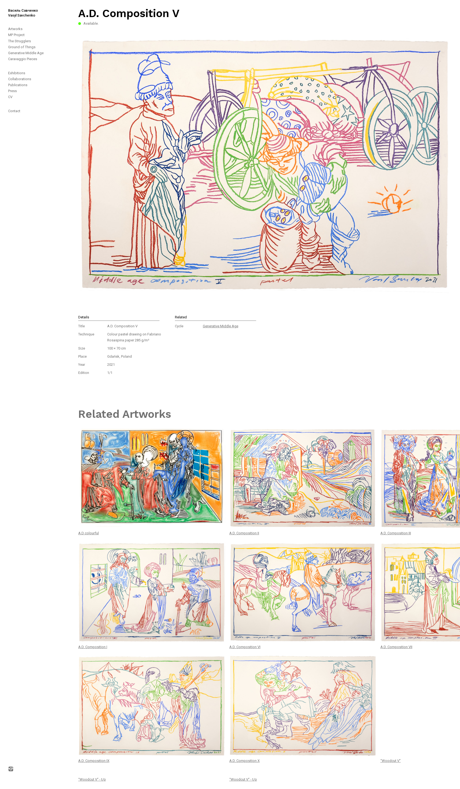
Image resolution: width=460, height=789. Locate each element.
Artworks (15, 29)
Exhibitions (16, 73)
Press (12, 91)
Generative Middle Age (26, 53)
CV (10, 97)
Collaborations (19, 79)
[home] (19, 9)
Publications (17, 85)
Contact (14, 111)
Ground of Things (21, 47)
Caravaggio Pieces (22, 59)
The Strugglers (19, 41)
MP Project (16, 35)
